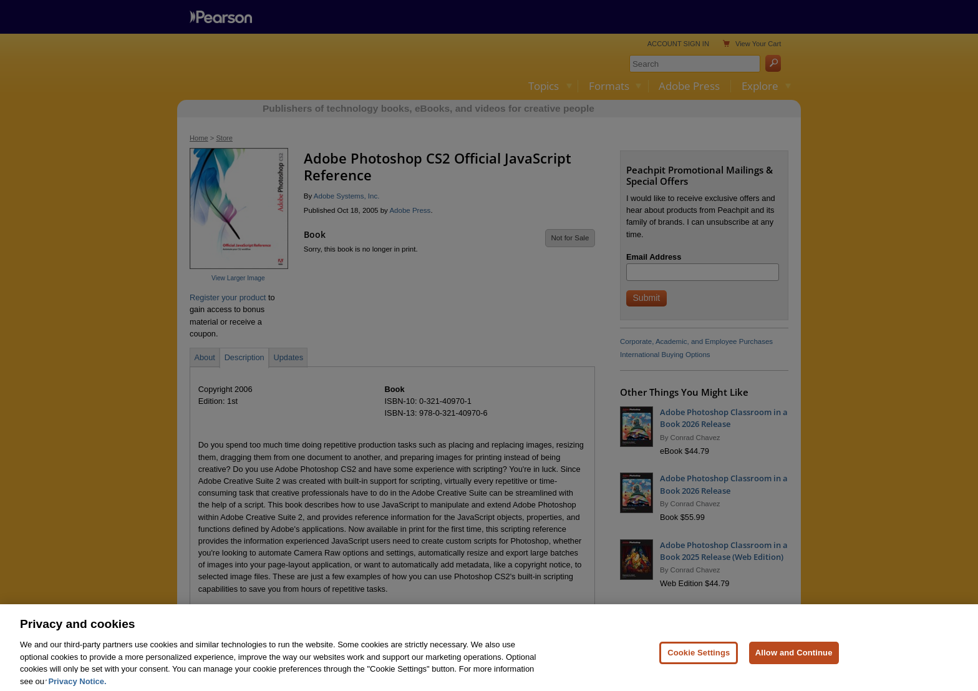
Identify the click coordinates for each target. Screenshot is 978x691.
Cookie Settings (698, 669)
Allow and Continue (794, 669)
